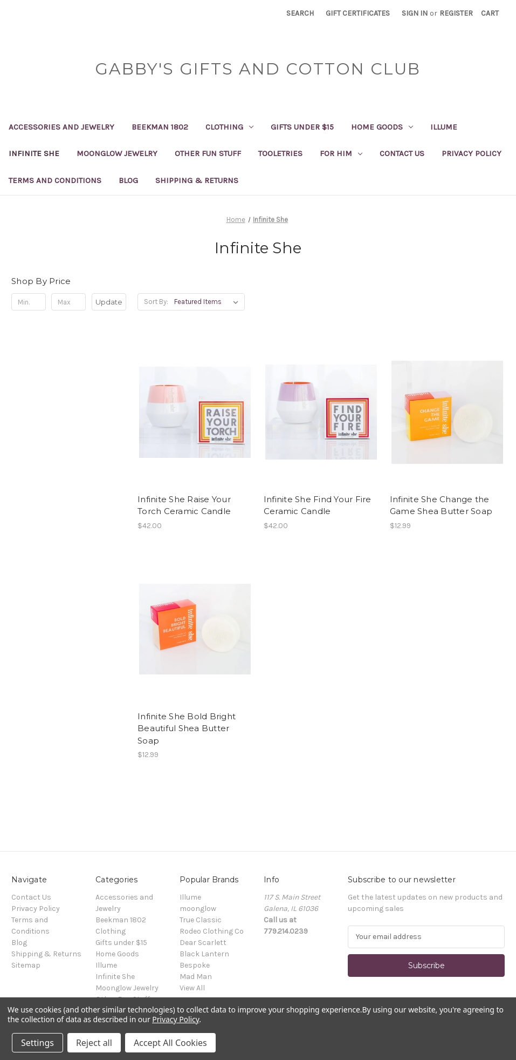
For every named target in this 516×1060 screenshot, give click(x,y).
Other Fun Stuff (208, 153)
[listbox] (208, 302)
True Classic (201, 919)
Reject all (94, 1043)
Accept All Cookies (170, 1043)
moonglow (198, 908)
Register (456, 13)
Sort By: (156, 302)
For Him (341, 153)
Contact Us (402, 153)
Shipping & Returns (196, 180)
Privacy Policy (471, 153)
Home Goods (382, 127)
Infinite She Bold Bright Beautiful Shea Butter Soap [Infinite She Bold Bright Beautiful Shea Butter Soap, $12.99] (186, 728)
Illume (443, 127)
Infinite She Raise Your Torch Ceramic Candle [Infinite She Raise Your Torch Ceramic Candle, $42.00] (184, 505)
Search (300, 13)
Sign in (415, 13)
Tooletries (280, 153)
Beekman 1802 (160, 127)
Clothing (229, 127)
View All (192, 988)
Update (108, 302)
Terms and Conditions (55, 180)
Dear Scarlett (203, 942)
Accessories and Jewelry (61, 127)
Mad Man (196, 976)
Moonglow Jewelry (117, 153)
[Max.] (68, 301)
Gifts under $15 (302, 127)
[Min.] (28, 301)
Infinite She (34, 153)
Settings (37, 1043)
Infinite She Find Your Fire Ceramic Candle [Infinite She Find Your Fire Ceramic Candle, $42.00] (317, 505)
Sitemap (25, 965)
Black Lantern (204, 953)
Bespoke (195, 965)
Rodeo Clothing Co (212, 931)
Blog (128, 180)
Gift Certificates (358, 13)
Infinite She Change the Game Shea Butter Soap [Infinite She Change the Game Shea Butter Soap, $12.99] (441, 505)
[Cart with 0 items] (490, 13)
